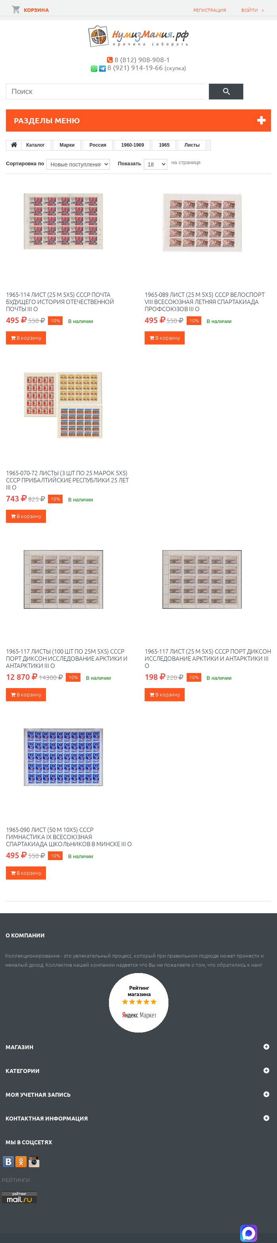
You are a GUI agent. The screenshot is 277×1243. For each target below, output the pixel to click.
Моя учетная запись (38, 1094)
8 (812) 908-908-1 (142, 59)
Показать (129, 163)
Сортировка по (25, 163)
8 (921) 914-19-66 (135, 67)
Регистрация (209, 10)
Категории (23, 1070)
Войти (249, 10)
